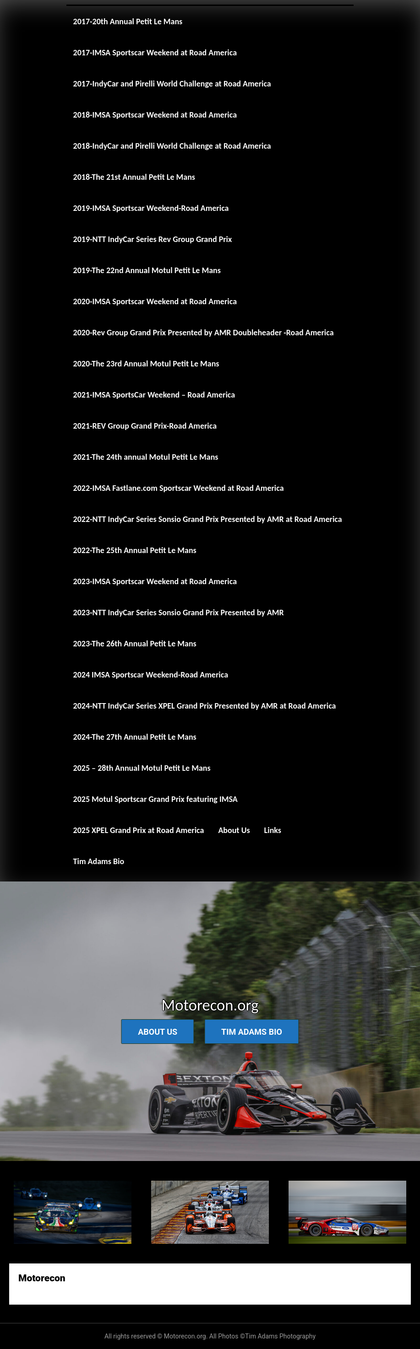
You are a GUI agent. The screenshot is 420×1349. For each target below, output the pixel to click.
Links (272, 830)
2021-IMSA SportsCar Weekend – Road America (154, 395)
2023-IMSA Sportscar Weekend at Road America (155, 581)
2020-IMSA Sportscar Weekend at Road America (155, 301)
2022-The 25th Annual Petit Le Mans (134, 550)
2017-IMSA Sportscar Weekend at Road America (155, 53)
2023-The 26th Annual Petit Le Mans (134, 644)
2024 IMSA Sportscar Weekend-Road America (150, 675)
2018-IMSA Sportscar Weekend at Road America (155, 115)
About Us (234, 830)
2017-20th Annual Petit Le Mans (128, 21)
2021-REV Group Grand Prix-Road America (145, 426)
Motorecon (41, 1278)
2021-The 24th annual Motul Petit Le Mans (145, 457)
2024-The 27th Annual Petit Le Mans (134, 737)
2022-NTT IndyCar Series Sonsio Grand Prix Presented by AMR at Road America (207, 519)
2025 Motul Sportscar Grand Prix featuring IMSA (155, 799)
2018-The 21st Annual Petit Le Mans (134, 177)
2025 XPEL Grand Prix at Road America (138, 830)
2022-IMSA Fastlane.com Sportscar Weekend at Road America (178, 488)
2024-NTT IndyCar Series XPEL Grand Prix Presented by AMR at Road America (204, 706)
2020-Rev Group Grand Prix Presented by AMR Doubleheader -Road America (203, 333)
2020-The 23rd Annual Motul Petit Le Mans (146, 364)
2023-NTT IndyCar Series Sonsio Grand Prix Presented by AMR (178, 612)
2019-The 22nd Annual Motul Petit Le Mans (147, 270)
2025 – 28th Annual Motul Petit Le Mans (142, 768)
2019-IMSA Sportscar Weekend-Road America (151, 208)
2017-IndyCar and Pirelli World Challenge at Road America (172, 84)
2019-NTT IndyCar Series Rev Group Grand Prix (152, 239)
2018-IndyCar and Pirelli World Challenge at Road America (172, 146)
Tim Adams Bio (99, 861)
